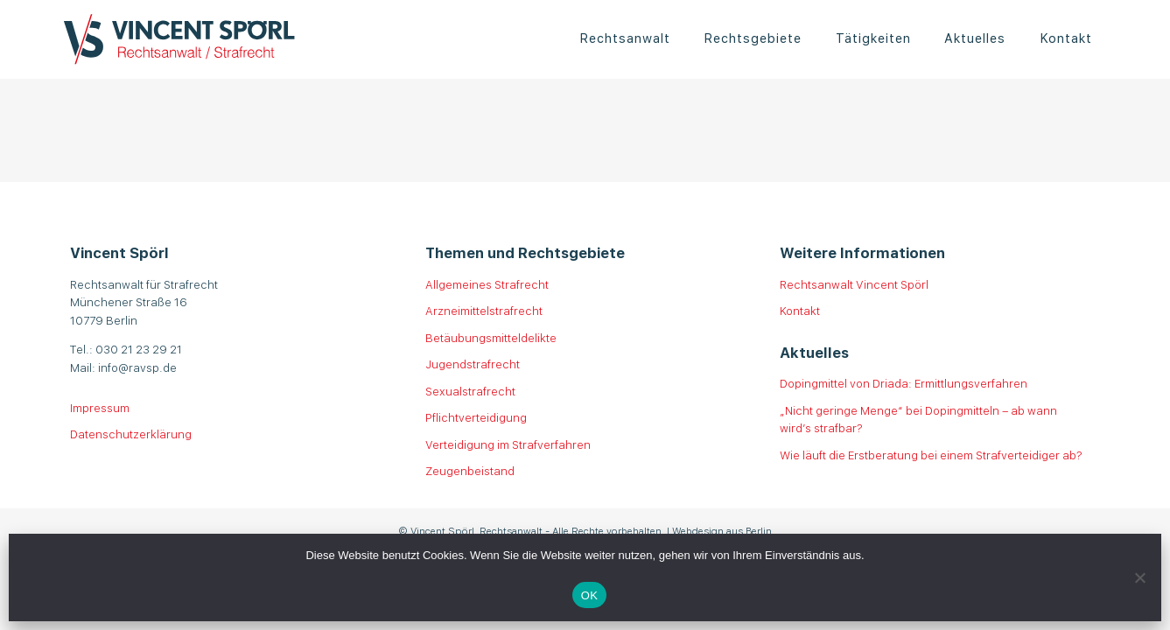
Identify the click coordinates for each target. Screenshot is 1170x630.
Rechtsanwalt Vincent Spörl (854, 284)
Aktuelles (974, 37)
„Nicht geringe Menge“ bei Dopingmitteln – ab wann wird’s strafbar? (918, 418)
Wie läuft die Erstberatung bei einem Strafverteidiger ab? (931, 455)
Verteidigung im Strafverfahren (508, 444)
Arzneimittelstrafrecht (484, 310)
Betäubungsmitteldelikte (491, 337)
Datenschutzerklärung (131, 433)
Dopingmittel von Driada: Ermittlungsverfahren (903, 383)
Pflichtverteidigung (476, 417)
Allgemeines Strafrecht (487, 284)
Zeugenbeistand (470, 470)
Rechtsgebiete (753, 37)
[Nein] (1139, 577)
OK (589, 595)
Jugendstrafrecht (472, 363)
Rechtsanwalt (624, 37)
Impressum (100, 407)
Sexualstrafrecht (470, 391)
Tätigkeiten (873, 37)
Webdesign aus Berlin (722, 530)
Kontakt (1066, 37)
